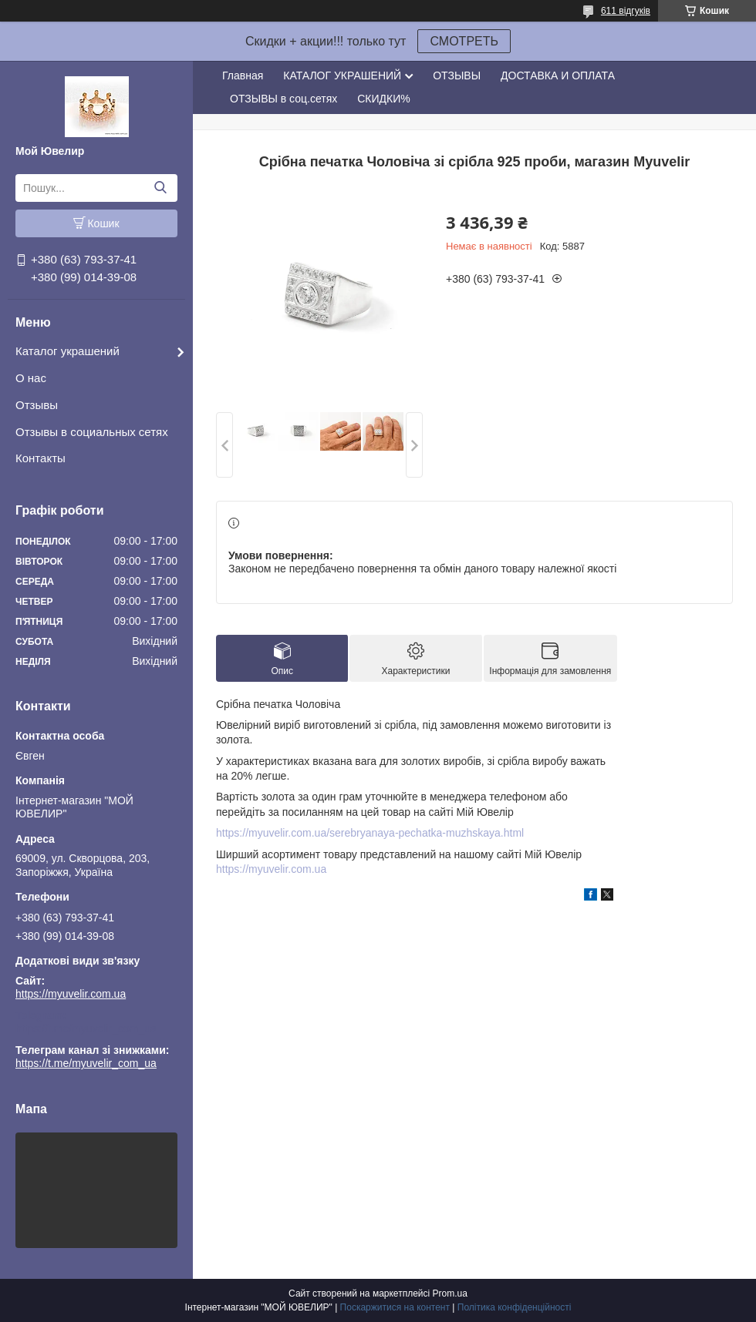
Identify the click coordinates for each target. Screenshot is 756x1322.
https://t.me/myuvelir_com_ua (86, 1028)
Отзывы (36, 404)
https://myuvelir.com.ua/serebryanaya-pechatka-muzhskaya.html (370, 833)
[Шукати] (160, 188)
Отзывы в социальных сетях (91, 431)
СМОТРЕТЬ (464, 41)
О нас (30, 377)
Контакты (40, 458)
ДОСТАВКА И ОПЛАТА (558, 75)
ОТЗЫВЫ (457, 75)
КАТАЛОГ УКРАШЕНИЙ (342, 75)
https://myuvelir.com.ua (70, 994)
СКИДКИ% (383, 98)
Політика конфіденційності (514, 1307)
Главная (242, 75)
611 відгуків (625, 10)
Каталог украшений (67, 350)
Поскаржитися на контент (395, 1307)
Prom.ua (450, 1293)
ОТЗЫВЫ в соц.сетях (283, 98)
